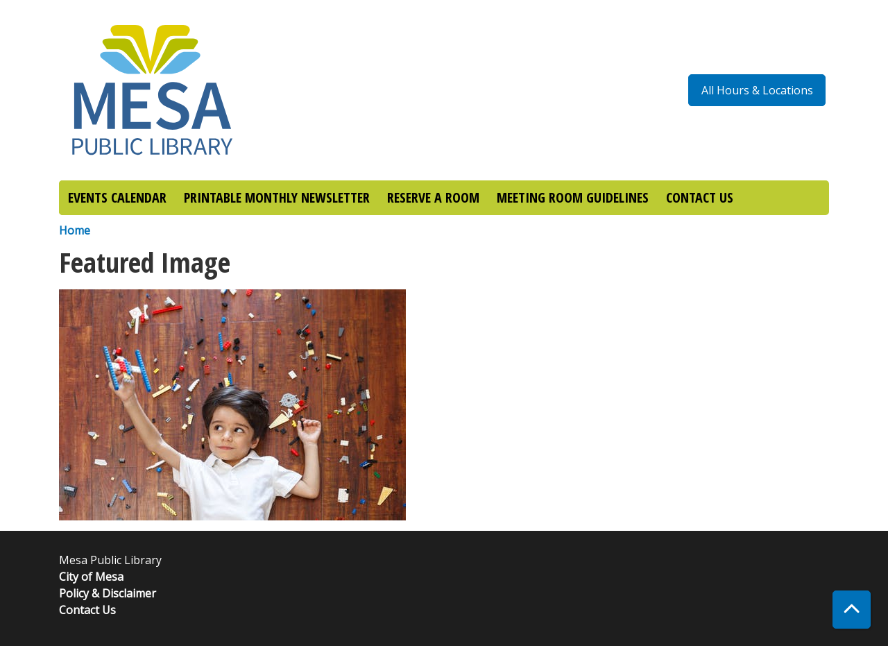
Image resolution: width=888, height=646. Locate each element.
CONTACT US (699, 197)
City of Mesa (91, 576)
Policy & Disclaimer (107, 593)
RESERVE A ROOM (433, 197)
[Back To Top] (851, 609)
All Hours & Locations (757, 90)
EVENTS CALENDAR (117, 197)
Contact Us (87, 610)
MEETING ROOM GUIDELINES (573, 197)
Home (74, 230)
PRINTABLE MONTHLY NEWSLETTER (277, 197)
